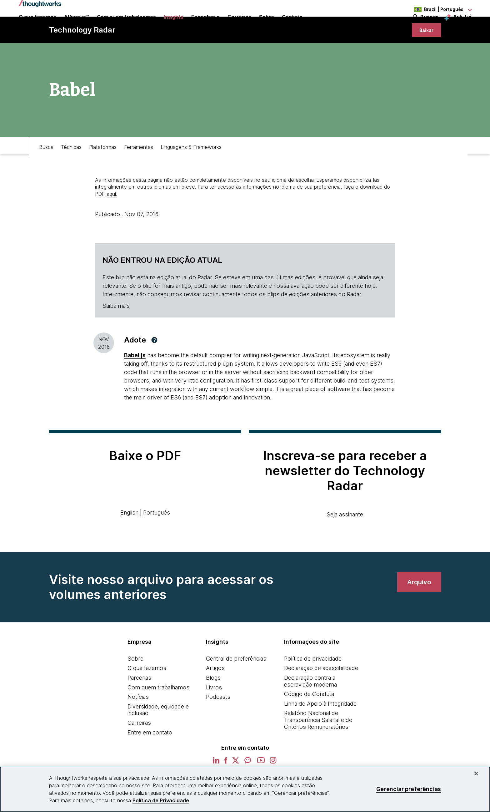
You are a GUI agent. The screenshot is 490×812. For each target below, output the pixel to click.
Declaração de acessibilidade (321, 695)
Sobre (135, 686)
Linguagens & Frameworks (191, 171)
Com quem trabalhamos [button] (126, 26)
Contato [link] (292, 26)
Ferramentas (138, 171)
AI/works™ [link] (76, 26)
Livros (214, 714)
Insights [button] (173, 26)
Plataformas (103, 171)
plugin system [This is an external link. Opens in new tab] (236, 391)
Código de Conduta (309, 721)
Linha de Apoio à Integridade (320, 731)
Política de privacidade (313, 686)
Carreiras (139, 750)
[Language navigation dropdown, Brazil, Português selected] (436, 9)
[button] (154, 367)
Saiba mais (116, 333)
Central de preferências (236, 686)
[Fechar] (476, 773)
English (129, 539)
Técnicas (71, 171)
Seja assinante (345, 541)
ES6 (336, 391)
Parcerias (139, 705)
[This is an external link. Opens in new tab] (135, 382)
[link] (422, 52)
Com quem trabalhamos (158, 714)
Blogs (213, 705)
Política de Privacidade (160, 800)
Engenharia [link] (205, 26)
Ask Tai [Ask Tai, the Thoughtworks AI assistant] (462, 25)
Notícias (138, 724)
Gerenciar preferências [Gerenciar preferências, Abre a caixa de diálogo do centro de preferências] (408, 789)
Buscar (429, 26)
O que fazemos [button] (37, 26)
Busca (46, 171)
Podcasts (218, 724)
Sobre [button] (266, 26)
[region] (245, 789)
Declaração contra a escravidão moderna (310, 708)
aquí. (112, 221)
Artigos (215, 695)
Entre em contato (150, 759)
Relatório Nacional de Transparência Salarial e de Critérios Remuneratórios (318, 747)
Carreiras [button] (239, 26)
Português (156, 539)
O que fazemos (147, 695)
